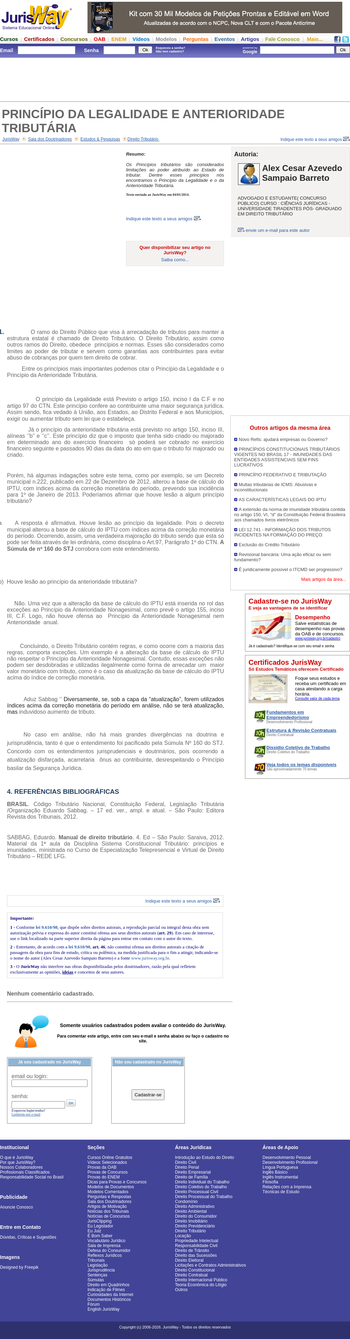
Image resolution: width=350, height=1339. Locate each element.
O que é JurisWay (16, 1157)
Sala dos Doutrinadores (50, 139)
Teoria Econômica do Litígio (200, 1284)
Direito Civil (185, 1162)
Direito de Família (191, 1177)
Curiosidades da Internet (110, 1294)
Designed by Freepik (19, 1267)
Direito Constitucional (195, 1270)
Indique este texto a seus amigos (315, 139)
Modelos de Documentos (111, 1186)
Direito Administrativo (195, 1206)
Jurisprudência (101, 1270)
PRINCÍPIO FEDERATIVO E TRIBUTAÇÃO (283, 474)
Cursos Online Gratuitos (110, 1157)
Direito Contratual (191, 1275)
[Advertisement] (175, 78)
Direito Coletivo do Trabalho (201, 1186)
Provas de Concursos (108, 1172)
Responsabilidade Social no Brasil (31, 1177)
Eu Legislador (100, 1226)
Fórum (94, 1304)
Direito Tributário (143, 139)
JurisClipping (100, 1221)
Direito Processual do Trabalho (203, 1196)
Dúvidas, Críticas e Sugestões (28, 1237)
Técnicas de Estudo (280, 1191)
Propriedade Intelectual (196, 1240)
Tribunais (96, 1260)
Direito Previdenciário (195, 1226)
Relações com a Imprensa (286, 1186)
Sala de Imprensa (104, 1245)
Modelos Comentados (108, 1191)
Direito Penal (187, 1167)
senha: (20, 1096)
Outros (181, 1289)
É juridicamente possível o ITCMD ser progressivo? (290, 569)
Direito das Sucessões (196, 1255)
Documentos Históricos (109, 1299)
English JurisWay (104, 1309)
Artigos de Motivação (107, 1206)
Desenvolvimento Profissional (289, 1162)
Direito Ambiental (191, 1211)
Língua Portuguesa (280, 1167)
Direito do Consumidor (196, 1216)
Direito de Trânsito (192, 1250)
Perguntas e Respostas (109, 1196)
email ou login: (30, 1076)
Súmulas (96, 1279)
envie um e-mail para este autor (278, 230)
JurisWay (11, 139)
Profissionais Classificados (25, 1172)
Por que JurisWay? (17, 1162)
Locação (183, 1235)
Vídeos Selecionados (107, 1162)
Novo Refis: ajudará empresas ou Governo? (283, 439)
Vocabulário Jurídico (106, 1240)
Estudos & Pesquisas (100, 139)
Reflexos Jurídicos (105, 1255)
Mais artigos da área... (323, 579)
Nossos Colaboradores (21, 1167)
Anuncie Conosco (16, 1207)
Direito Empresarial (193, 1172)
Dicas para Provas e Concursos (117, 1182)
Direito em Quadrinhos (109, 1284)
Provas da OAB (102, 1167)
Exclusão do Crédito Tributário (269, 544)
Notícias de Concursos (109, 1216)
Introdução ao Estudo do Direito (204, 1157)
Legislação (97, 1265)
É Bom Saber (100, 1235)
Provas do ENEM (104, 1177)
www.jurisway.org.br (150, 958)
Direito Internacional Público (201, 1279)
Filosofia (270, 1182)
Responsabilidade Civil (196, 1245)
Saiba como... (175, 259)
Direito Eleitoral (189, 1260)
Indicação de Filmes (106, 1289)
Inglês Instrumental (280, 1177)
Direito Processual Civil (196, 1191)
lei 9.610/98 (46, 927)
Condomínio (186, 1201)
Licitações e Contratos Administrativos (210, 1265)
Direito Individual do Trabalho (202, 1182)
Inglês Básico (274, 1172)
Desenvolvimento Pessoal (286, 1157)
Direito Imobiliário (191, 1221)
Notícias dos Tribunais (108, 1211)
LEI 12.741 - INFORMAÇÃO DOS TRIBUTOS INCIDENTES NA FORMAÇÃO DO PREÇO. (282, 532)
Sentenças (97, 1275)
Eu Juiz (94, 1230)
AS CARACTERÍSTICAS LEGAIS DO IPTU (282, 499)
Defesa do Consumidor (109, 1250)
